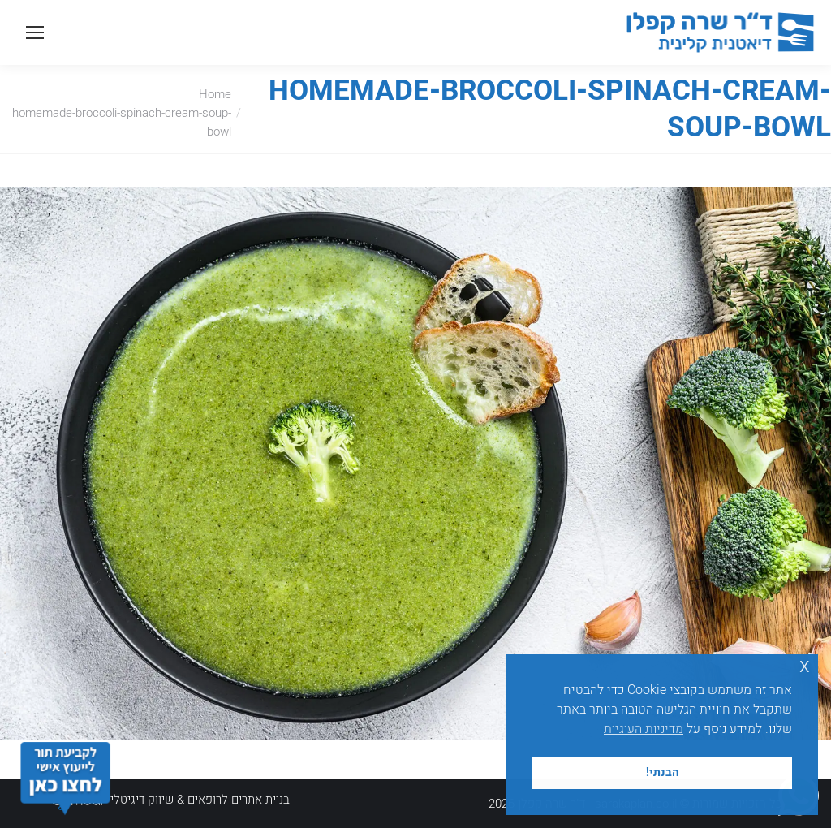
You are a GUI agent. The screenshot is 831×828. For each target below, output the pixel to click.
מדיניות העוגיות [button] (643, 729)
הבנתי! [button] (662, 772)
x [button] (804, 666)
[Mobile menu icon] (34, 32)
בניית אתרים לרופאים (238, 800)
